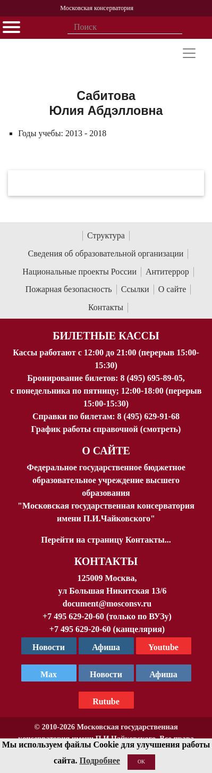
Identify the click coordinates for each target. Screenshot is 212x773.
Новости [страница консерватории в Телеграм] (48, 647)
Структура (106, 235)
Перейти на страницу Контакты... (106, 539)
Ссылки (135, 289)
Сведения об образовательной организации (106, 253)
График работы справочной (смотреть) (106, 429)
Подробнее (99, 760)
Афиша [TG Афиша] (106, 647)
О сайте (172, 289)
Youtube (163, 647)
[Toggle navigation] (189, 53)
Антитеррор (167, 271)
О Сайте (106, 450)
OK (141, 761)
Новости (106, 674)
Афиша (163, 674)
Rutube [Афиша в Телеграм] (106, 701)
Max (48, 674)
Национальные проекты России (79, 271)
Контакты (105, 307)
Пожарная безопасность (69, 289)
